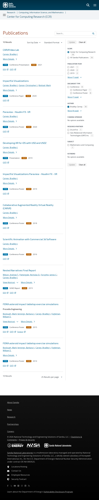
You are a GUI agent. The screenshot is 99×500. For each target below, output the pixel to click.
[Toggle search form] (88, 5)
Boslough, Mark (10, 314)
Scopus (21, 332)
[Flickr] (18, 486)
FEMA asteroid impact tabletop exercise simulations (30, 304)
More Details (10, 59)
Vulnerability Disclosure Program (58, 491)
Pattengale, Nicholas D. (30, 274)
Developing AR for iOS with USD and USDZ (24, 142)
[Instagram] (22, 486)
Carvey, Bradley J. (10, 54)
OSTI (13, 69)
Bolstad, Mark (45, 85)
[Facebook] (8, 486)
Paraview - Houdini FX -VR (16, 111)
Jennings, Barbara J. (26, 314)
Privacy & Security (27, 440)
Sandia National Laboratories (20, 452)
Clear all (83, 42)
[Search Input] (75, 33)
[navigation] (34, 42)
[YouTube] (15, 486)
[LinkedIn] (25, 486)
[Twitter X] (11, 486)
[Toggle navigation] (4, 14)
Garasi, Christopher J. (28, 85)
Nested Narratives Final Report (19, 270)
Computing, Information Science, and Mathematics (41, 12)
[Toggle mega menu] (95, 5)
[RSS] (29, 486)
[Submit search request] (93, 33)
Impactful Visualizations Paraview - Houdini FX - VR (30, 174)
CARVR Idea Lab (11, 49)
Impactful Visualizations (16, 80)
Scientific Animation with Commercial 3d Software (29, 239)
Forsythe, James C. (49, 274)
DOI (6, 69)
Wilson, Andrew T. (11, 274)
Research (11, 12)
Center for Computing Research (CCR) (29, 16)
